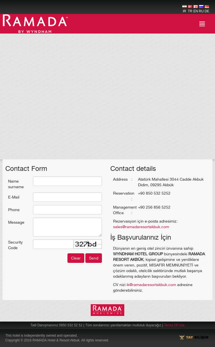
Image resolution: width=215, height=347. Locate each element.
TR (190, 9)
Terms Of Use (174, 325)
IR (184, 9)
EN (195, 9)
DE (207, 9)
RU (201, 9)
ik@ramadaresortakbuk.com (151, 284)
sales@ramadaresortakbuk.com (141, 226)
